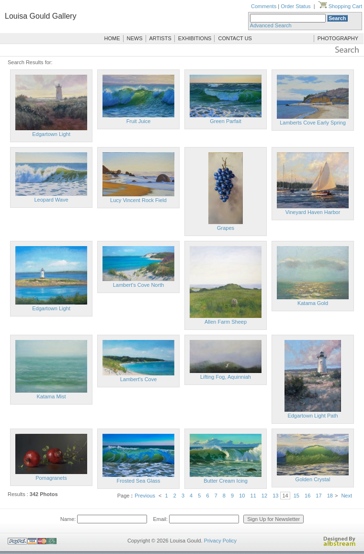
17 (318, 495)
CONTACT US (235, 38)
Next (346, 495)
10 (242, 495)
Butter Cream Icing (226, 481)
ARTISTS (160, 38)
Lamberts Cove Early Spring (313, 122)
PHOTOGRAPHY (338, 38)
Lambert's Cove (138, 379)
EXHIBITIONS (195, 38)
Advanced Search (271, 25)
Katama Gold (312, 303)
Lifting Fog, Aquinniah (225, 377)
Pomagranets (51, 478)
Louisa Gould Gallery (40, 16)
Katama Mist (51, 396)
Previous (145, 495)
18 (330, 495)
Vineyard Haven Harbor (313, 212)
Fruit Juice (138, 121)
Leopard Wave (51, 200)
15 (296, 495)
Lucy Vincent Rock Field (138, 200)
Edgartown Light (51, 134)
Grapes (225, 228)
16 (307, 495)
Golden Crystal (313, 479)
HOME (112, 38)
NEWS (135, 38)
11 (253, 495)
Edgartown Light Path (312, 415)
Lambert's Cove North (138, 285)
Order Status (295, 6)
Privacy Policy (220, 540)
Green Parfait (225, 121)
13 (275, 495)
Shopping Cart (340, 6)
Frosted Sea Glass (138, 481)
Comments (263, 6)
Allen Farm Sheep (226, 322)
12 (264, 495)
